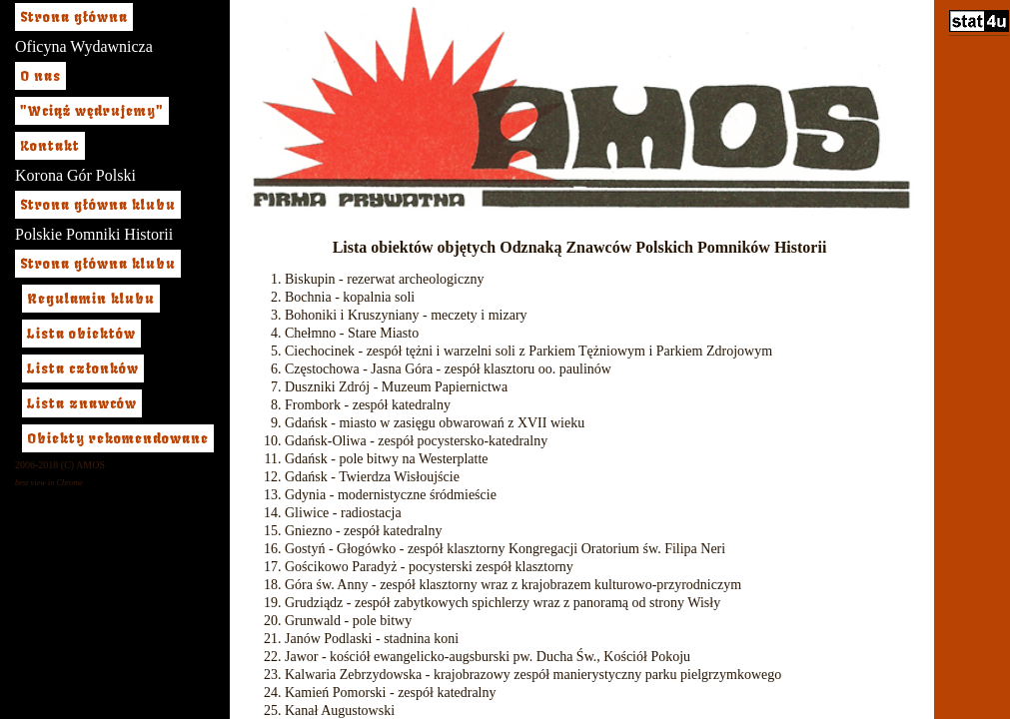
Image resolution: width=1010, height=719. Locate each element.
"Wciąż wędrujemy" (92, 111)
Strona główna (74, 17)
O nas (40, 76)
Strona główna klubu (98, 205)
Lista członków (83, 368)
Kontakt (50, 146)
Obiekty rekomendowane (118, 438)
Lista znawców (82, 403)
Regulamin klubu (91, 299)
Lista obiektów (81, 334)
